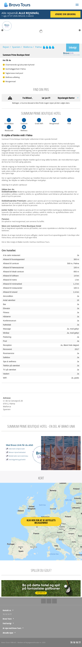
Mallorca (27, 46)
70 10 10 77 (7, 614)
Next (80, 30)
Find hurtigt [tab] (7, 623)
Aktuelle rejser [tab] (8, 632)
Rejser (6, 46)
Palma (38, 46)
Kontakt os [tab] (7, 610)
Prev (2, 30)
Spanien (16, 46)
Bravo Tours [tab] (7, 618)
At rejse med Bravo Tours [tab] (12, 628)
